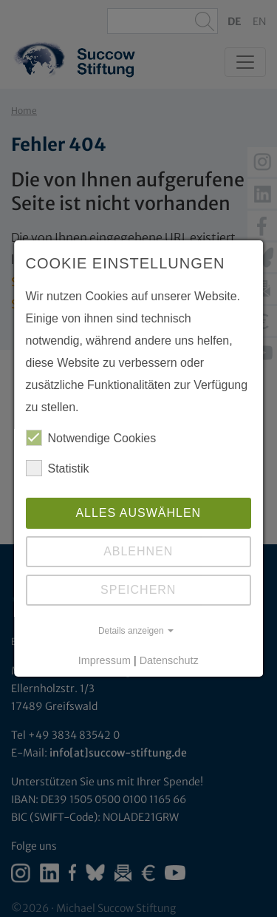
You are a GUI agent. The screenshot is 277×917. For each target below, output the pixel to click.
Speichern (138, 589)
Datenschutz (169, 660)
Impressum (104, 660)
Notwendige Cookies (91, 438)
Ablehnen (138, 551)
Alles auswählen (139, 513)
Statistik (57, 468)
